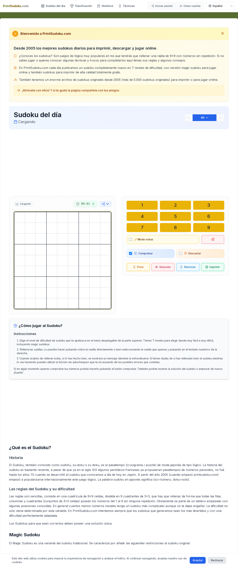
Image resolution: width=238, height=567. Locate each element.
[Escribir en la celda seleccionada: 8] (175, 227)
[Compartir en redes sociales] (105, 204)
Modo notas (143, 239)
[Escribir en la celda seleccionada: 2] (175, 205)
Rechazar (217, 560)
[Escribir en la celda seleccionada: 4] (142, 216)
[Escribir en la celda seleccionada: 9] (208, 227)
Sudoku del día (53, 5)
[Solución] (163, 267)
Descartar (192, 253)
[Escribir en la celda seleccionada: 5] (175, 216)
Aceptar (198, 560)
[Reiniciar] (188, 267)
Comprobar (143, 253)
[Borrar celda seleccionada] (213, 239)
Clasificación (81, 5)
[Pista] (138, 267)
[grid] (62, 260)
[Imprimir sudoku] (212, 267)
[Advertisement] (119, 162)
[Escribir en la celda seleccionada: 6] (208, 216)
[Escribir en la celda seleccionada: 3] (208, 205)
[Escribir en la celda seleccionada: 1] (142, 205)
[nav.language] (220, 6)
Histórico (105, 5)
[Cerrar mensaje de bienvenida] (222, 34)
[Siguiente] (220, 117)
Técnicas (126, 5)
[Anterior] (188, 117)
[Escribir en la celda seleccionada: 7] (142, 227)
